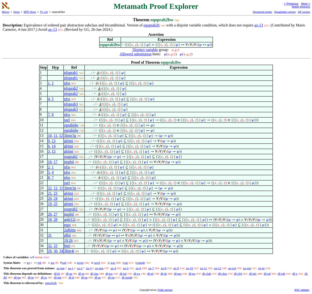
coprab (140, 262)
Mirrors (5, 12)
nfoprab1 (71, 73)
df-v (294, 273)
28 (55, 219)
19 (50, 204)
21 (50, 193)
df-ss (44, 277)
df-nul (57, 277)
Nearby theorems (301, 6)
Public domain (165, 290)
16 (50, 162)
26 (50, 214)
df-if (71, 277)
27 (55, 214)
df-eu (192, 273)
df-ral (267, 273)
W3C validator (301, 290)
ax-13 (258, 25)
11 (55, 136)
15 (53, 151)
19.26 (68, 240)
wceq (80, 262)
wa (52, 262)
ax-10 (189, 268)
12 (61, 136)
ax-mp (61, 268)
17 (55, 162)
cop (125, 262)
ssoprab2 (71, 157)
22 (50, 188)
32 (50, 246)
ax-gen (99, 268)
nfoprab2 (71, 88)
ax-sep (247, 268)
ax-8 (163, 268)
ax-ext (232, 268)
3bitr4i (69, 251)
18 (50, 219)
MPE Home (30, 12)
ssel (67, 120)
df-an (69, 273)
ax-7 (151, 268)
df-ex (137, 273)
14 (53, 146)
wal (64, 262)
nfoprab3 (71, 104)
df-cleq (222, 273)
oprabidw (71, 125)
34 (61, 251)
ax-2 (79, 268)
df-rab (281, 273)
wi (28, 262)
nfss (67, 83)
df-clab (206, 273)
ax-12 (217, 268)
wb (39, 262)
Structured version (262, 12)
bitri (67, 246)
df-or (81, 273)
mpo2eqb (50, 283)
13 (53, 141)
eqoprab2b (152, 25)
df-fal (123, 273)
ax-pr (261, 268)
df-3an (94, 273)
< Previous (291, 3)
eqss (67, 225)
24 (55, 198)
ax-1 (71, 268)
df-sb (164, 273)
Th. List (44, 12)
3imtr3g (70, 136)
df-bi (57, 273)
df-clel (238, 273)
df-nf (150, 273)
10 (50, 136)
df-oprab (127, 277)
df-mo (177, 273)
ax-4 (113, 268)
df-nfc (253, 273)
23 (55, 193)
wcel (97, 262)
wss (113, 262)
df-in (31, 277)
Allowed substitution (135, 54)
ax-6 (138, 268)
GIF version (304, 12)
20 (50, 198)
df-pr (98, 277)
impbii (69, 162)
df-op (111, 277)
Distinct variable (145, 50)
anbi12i (69, 219)
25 (55, 204)
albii (67, 235)
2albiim (70, 230)
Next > (305, 3)
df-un (17, 277)
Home (16, 12)
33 (55, 246)
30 (55, 251)
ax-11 (203, 268)
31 (50, 235)
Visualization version (285, 12)
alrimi (68, 141)
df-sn (84, 277)
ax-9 (176, 268)
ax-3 (88, 268)
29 (50, 251)
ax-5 (126, 268)
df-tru (109, 273)
